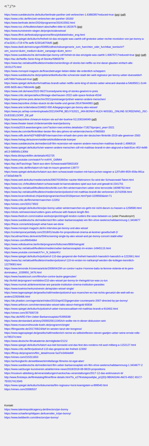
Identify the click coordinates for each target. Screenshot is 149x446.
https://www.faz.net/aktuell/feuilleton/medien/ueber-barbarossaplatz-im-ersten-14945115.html (57, 248)
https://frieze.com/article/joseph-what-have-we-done (34, 224)
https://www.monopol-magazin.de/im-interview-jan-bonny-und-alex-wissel (46, 228)
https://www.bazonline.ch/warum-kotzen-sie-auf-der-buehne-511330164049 (47, 119)
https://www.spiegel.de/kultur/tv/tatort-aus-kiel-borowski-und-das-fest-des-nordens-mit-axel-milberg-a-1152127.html (70, 345)
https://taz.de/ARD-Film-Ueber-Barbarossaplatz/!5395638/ (37, 316)
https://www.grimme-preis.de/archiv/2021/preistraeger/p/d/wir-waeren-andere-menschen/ (55, 99)
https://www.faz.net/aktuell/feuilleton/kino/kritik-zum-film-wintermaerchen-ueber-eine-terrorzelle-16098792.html (67, 187)
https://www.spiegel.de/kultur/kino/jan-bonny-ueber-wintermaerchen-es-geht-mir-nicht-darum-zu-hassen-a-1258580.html (73, 208)
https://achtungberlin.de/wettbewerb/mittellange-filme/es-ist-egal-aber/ (44, 361)
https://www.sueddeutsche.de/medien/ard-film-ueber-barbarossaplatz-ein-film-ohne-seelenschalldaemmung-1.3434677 (72, 220)
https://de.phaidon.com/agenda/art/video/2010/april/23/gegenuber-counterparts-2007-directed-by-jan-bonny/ (66, 300)
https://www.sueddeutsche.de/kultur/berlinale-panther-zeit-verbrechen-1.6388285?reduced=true (59, 14)
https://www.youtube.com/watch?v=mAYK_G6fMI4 (33, 159)
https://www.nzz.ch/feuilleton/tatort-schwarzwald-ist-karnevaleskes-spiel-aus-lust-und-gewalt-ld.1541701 (63, 183)
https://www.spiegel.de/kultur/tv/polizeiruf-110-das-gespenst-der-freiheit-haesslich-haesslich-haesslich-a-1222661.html (72, 256)
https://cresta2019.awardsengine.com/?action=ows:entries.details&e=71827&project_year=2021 (59, 127)
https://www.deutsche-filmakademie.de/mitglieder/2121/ (36, 341)
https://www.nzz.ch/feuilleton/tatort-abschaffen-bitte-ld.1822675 (40, 26)
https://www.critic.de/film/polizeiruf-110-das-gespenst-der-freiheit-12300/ (45, 349)
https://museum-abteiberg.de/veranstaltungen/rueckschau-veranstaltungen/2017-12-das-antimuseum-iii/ (63, 373)
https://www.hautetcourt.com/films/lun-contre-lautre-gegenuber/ (40, 276)
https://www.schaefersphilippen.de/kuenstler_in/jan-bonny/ (37, 413)
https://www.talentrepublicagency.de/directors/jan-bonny (36, 409)
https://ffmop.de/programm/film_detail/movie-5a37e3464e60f (38, 353)
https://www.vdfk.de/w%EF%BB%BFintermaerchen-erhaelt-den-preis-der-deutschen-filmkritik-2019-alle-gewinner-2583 (72, 135)
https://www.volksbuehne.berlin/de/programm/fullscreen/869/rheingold (44, 244)
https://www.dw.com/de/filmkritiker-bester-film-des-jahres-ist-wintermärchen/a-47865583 (54, 131)
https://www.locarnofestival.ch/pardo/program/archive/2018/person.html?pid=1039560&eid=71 (58, 196)
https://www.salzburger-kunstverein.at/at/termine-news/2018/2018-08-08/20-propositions (54, 369)
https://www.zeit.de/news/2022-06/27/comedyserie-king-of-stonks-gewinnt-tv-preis (51, 91)
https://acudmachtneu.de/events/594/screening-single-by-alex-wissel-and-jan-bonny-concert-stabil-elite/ (63, 236)
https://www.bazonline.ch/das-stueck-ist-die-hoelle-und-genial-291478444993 (48, 103)
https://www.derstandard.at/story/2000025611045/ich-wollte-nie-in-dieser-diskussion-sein (55, 320)
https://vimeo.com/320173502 (21, 204)
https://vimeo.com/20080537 (20, 389)
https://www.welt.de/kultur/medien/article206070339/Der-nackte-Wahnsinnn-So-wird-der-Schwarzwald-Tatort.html (69, 179)
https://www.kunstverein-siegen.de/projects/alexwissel (35, 30)
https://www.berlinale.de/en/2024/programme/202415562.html (39, 22)
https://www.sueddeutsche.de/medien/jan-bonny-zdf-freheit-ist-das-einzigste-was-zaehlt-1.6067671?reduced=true (69, 55)
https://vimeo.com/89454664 (20, 240)
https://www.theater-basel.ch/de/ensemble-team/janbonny (37, 123)
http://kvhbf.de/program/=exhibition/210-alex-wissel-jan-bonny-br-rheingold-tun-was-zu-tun (56, 280)
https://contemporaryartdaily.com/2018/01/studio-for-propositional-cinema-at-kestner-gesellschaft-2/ (61, 232)
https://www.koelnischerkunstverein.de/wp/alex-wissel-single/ (39, 288)
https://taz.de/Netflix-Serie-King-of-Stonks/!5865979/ (34, 59)
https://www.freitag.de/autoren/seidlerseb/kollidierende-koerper (40, 139)
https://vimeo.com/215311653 (21, 357)
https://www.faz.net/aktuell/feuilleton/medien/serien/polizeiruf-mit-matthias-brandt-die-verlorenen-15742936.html (68, 191)
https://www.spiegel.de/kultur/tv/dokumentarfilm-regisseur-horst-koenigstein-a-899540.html (56, 385)
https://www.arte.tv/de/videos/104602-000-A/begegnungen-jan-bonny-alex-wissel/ (50, 107)
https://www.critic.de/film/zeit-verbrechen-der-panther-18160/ (38, 18)
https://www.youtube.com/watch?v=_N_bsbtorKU (32, 252)
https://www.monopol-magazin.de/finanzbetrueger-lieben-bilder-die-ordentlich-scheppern (54, 71)
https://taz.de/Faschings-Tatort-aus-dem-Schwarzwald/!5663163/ (41, 163)
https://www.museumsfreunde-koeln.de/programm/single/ (37, 324)
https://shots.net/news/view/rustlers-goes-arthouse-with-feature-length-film (46, 212)
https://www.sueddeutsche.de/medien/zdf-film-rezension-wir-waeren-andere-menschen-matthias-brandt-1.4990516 (69, 143)
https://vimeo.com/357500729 (21, 312)
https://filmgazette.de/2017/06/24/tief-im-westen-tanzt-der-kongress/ (43, 328)
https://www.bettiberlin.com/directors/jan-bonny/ (31, 417)
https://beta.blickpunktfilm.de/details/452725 (29, 155)
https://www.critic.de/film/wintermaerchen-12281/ (32, 200)
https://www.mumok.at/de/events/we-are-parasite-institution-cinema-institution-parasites (54, 284)
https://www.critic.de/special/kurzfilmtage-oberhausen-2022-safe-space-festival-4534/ (53, 95)
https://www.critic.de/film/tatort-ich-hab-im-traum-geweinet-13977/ (41, 167)
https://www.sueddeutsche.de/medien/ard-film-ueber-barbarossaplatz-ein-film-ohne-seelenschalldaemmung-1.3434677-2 (73, 365)
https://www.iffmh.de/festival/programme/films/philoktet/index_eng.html (44, 34)
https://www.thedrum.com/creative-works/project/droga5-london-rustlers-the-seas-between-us (57, 216)
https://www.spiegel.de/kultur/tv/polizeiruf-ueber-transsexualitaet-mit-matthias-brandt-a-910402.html (61, 308)
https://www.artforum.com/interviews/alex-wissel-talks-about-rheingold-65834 (48, 304)
